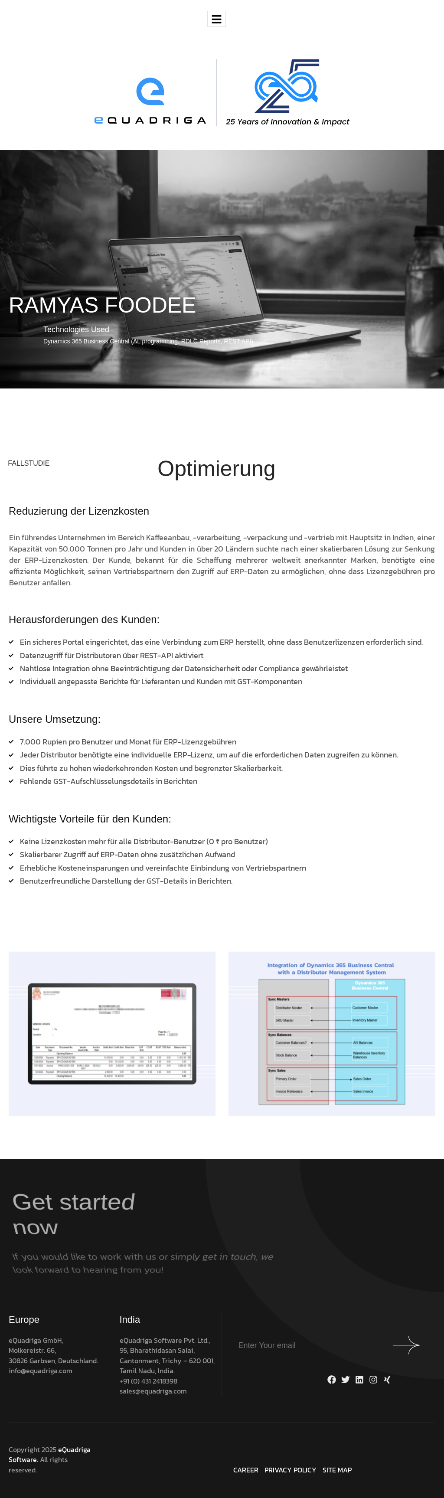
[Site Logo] (222, 92)
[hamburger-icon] (216, 19)
